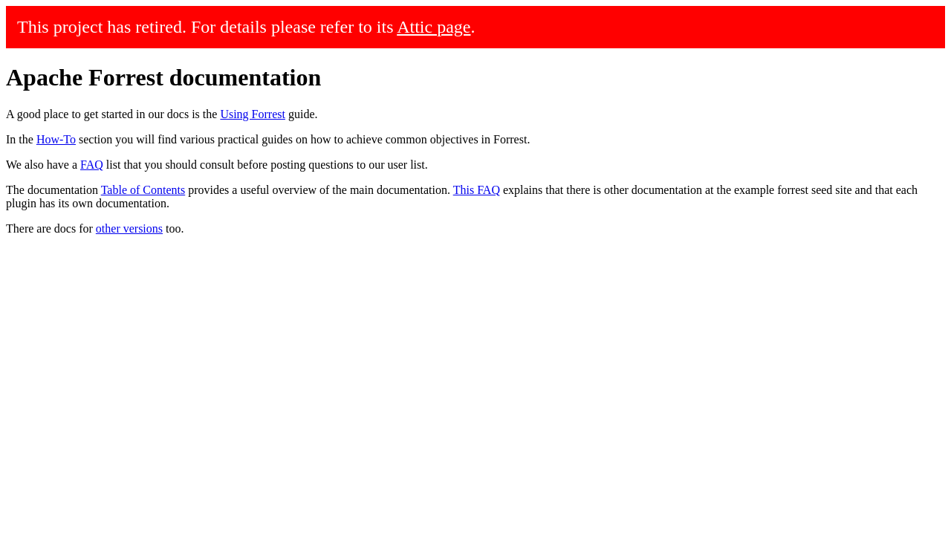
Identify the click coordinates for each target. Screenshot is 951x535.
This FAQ (476, 190)
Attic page (433, 26)
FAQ (91, 164)
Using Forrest (252, 114)
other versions (129, 228)
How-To (56, 139)
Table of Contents (143, 190)
